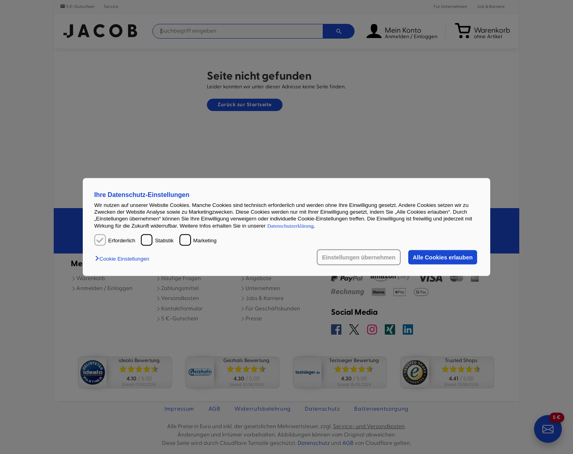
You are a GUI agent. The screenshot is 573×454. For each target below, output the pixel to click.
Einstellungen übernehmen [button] (359, 257)
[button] (124, 258)
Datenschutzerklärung (290, 225)
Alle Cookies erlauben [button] (442, 257)
